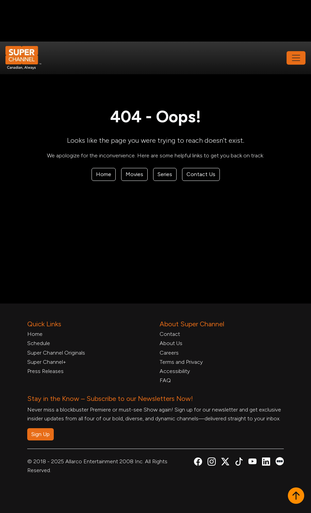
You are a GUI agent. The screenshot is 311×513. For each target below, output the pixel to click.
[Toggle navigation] (296, 58)
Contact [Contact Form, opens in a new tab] (170, 334)
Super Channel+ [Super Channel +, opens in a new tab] (46, 362)
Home (103, 174)
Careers (169, 352)
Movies (134, 174)
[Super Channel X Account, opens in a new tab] (225, 463)
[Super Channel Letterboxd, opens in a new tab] (280, 460)
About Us (171, 343)
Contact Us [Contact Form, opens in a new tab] (200, 174)
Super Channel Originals (56, 352)
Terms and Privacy (181, 362)
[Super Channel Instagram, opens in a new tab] (212, 463)
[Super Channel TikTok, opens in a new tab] (239, 463)
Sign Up (40, 434)
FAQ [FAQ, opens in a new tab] (165, 380)
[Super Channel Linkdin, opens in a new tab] (266, 463)
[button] (296, 496)
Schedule (38, 343)
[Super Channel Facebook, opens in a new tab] (198, 463)
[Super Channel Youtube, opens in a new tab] (252, 463)
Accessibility (175, 371)
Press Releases (45, 371)
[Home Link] (27, 58)
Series (165, 174)
